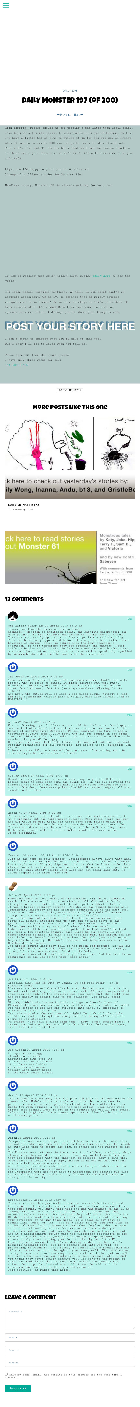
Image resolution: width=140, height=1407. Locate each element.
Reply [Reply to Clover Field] (129, 769)
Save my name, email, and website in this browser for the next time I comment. (63, 1376)
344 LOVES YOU (17, 365)
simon (12, 1137)
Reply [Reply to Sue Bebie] (129, 670)
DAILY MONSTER (70, 390)
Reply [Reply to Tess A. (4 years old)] (129, 848)
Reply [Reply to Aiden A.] (129, 806)
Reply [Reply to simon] (129, 1131)
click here (101, 275)
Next (78, 115)
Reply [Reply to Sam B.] (129, 1088)
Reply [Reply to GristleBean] (129, 1193)
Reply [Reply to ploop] (129, 715)
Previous (63, 115)
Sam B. (13, 1095)
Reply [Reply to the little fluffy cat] (129, 619)
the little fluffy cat (26, 625)
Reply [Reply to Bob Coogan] (129, 1043)
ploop (12, 722)
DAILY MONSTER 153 (23, 504)
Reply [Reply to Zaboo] (129, 888)
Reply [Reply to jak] (129, 972)
